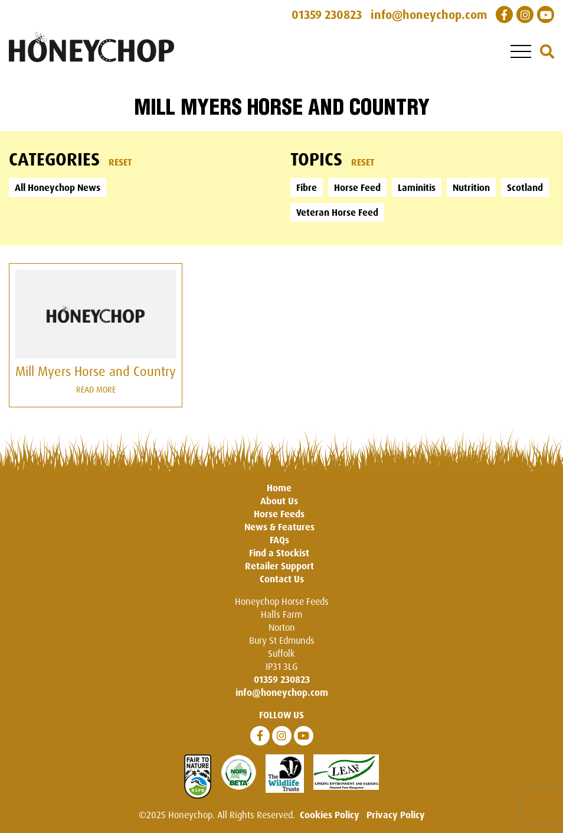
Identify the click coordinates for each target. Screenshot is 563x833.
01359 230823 (282, 679)
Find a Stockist (279, 553)
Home (279, 488)
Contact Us (282, 579)
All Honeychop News (57, 187)
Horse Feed (357, 187)
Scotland (525, 187)
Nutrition (471, 187)
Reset (120, 162)
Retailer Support (279, 566)
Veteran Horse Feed (337, 212)
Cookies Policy (329, 815)
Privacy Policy (395, 815)
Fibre (306, 187)
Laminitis (417, 187)
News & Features (279, 527)
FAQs (279, 540)
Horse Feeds (279, 514)
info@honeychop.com (281, 692)
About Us (279, 501)
